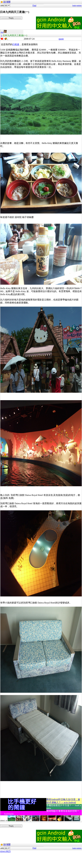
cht (4, 2)
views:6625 (5, 851)
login (74, 5)
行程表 (15, 44)
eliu (4, 32)
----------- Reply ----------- (11, 18)
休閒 (8, 2)
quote (61, 39)
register (79, 5)
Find (34, 5)
